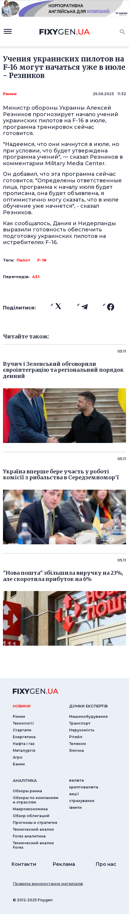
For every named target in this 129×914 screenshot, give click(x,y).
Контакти (23, 864)
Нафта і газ (23, 743)
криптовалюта (83, 787)
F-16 (42, 260)
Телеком (77, 743)
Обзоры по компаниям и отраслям (35, 800)
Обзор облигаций (31, 816)
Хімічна (76, 750)
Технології (23, 723)
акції (74, 794)
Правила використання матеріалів (48, 883)
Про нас (105, 864)
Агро (18, 757)
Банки (19, 764)
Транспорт (79, 723)
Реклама (63, 864)
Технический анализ (33, 829)
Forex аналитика (29, 836)
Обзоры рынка (27, 791)
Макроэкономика (30, 809)
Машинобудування (88, 716)
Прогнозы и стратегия (35, 822)
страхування (81, 800)
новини (22, 706)
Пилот (23, 260)
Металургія (24, 750)
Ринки (10, 93)
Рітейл (75, 737)
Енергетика (24, 737)
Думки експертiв (88, 706)
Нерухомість (81, 730)
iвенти (75, 807)
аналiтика (25, 780)
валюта (76, 780)
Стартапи (22, 730)
